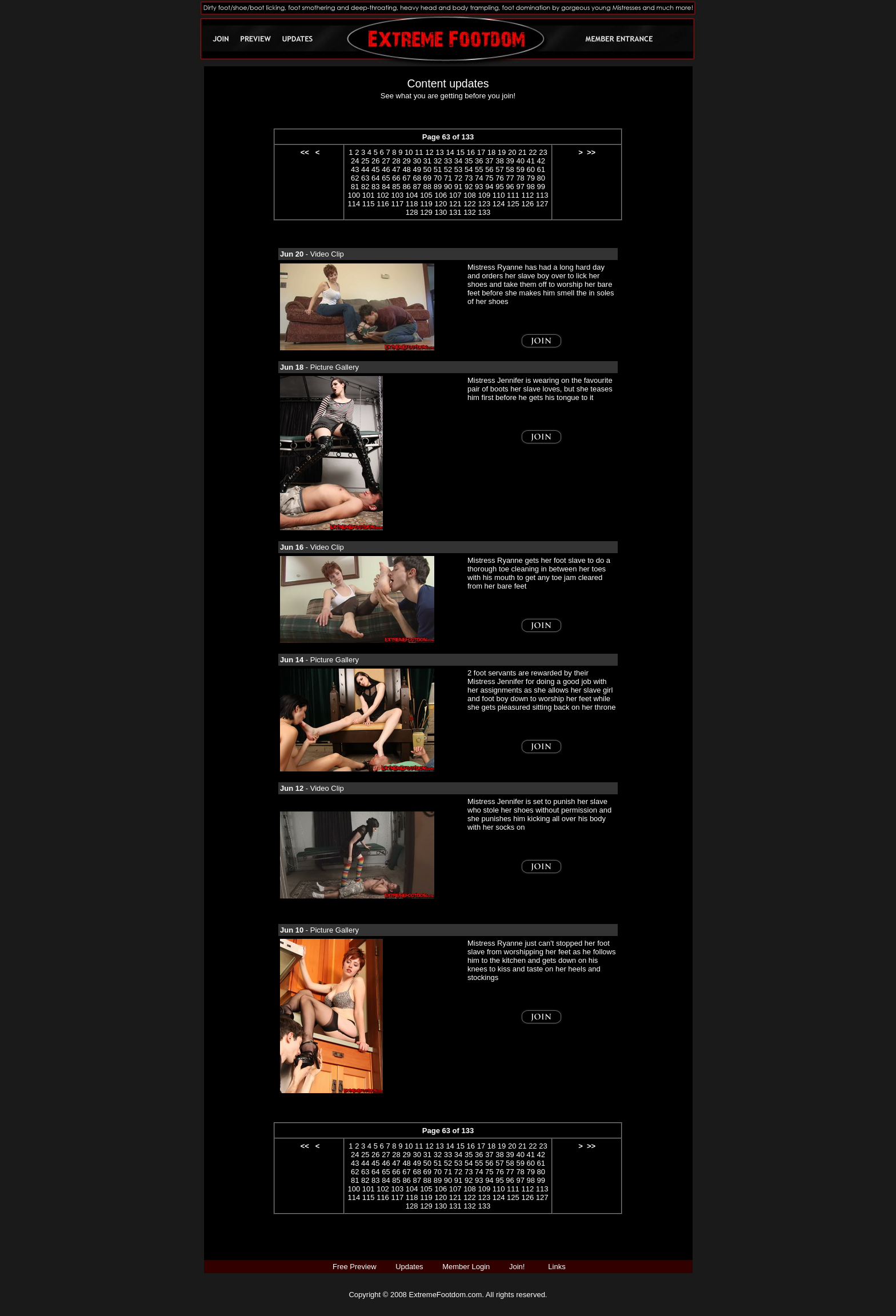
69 (427, 178)
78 (520, 178)
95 (499, 186)
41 (531, 161)
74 (479, 178)
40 (520, 161)
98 (531, 186)
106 (440, 195)
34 (458, 161)
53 (458, 169)
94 (489, 186)
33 (448, 161)
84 (386, 186)
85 (396, 186)
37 (489, 161)
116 (383, 203)
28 (396, 161)
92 (469, 186)
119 (426, 203)
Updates (409, 1266)
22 (533, 152)
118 (412, 203)
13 (439, 152)
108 (469, 195)
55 (479, 169)
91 (458, 186)
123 (484, 203)
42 (541, 161)
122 (469, 203)
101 (368, 195)
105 (426, 195)
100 (354, 195)
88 (427, 186)
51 (438, 169)
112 (527, 195)
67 (406, 178)
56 (489, 169)
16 (471, 152)
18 (491, 152)
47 (396, 169)
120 (440, 203)
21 (522, 152)
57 (499, 169)
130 (440, 212)
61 (541, 169)
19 (502, 152)
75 (489, 178)
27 (386, 161)
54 (469, 169)
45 (375, 169)
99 (541, 186)
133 (484, 212)
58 (510, 169)
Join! (517, 1266)
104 (412, 195)
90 (448, 186)
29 (406, 161)
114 (354, 203)
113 (542, 195)
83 (375, 186)
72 (458, 178)
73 (469, 178)
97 (520, 186)
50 (427, 169)
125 (513, 203)
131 (455, 212)
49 (417, 169)
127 (542, 203)
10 (409, 152)
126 (527, 203)
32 (438, 161)
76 (499, 178)
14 (450, 152)
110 (499, 195)
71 (448, 178)
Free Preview (355, 1266)
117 (397, 203)
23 (543, 152)
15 (460, 152)
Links (556, 1266)
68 (417, 178)
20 (512, 152)
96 (510, 186)
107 (455, 195)
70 (438, 178)
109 (484, 195)
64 (375, 178)
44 (365, 169)
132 (469, 212)
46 (386, 169)
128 (412, 212)
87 (417, 186)
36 (479, 161)
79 (530, 178)
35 (469, 161)
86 (406, 186)
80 (541, 178)
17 (481, 152)
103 (397, 195)
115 (368, 203)
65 (386, 178)
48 (406, 169)
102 (383, 195)
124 (499, 203)
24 (355, 161)
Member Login (466, 1266)
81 (355, 186)
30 (417, 161)
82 (365, 186)
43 (355, 169)
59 (520, 169)
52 (448, 169)
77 (510, 178)
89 (438, 186)
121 (455, 203)
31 (427, 161)
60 (531, 169)
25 (365, 161)
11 (419, 152)
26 (375, 161)
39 (510, 161)
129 (426, 212)
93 (479, 186)
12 (429, 152)
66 (396, 178)
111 (513, 195)
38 (499, 161)
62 (355, 178)
